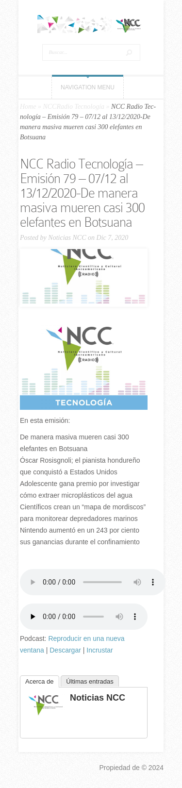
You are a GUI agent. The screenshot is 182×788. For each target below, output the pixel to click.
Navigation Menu (88, 87)
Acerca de (39, 681)
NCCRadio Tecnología (73, 106)
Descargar (65, 650)
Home (28, 106)
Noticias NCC (67, 237)
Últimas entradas (90, 681)
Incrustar (99, 650)
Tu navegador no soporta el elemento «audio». (92, 582)
